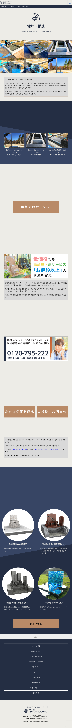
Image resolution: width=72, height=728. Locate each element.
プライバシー (36, 667)
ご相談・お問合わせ (36, 651)
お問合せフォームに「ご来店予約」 (46, 449)
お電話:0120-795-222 (20, 449)
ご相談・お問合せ (52, 411)
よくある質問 (36, 646)
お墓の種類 (36, 624)
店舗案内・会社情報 (36, 662)
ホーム (36, 672)
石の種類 (36, 693)
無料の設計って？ (36, 207)
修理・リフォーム (36, 688)
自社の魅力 (36, 682)
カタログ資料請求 (20, 411)
